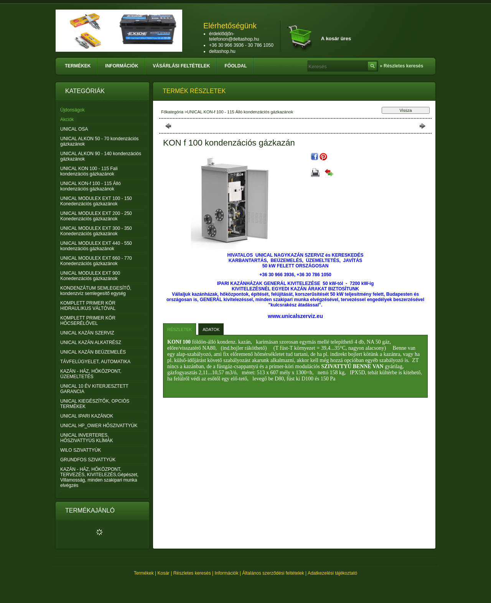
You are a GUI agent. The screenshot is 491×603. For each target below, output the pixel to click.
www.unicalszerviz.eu (295, 316)
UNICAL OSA (74, 129)
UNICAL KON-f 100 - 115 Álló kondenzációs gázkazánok (90, 186)
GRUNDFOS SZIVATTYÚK (87, 459)
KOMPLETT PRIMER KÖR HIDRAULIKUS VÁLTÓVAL (87, 305)
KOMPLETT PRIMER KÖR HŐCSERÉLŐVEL (87, 320)
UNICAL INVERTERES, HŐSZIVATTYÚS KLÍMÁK (86, 438)
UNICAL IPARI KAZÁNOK (86, 416)
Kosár (164, 573)
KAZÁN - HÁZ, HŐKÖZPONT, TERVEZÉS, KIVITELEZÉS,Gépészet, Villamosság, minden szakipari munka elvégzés (99, 477)
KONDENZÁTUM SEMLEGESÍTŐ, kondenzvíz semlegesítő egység (95, 290)
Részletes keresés (192, 573)
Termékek (144, 573)
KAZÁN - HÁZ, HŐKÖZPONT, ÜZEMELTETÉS (90, 374)
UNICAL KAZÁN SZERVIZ (87, 333)
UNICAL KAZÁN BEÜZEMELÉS (93, 352)
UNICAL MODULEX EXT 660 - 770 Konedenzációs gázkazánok (96, 261)
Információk (227, 573)
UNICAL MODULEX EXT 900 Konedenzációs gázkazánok (90, 275)
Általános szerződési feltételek (273, 573)
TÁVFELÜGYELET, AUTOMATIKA (95, 361)
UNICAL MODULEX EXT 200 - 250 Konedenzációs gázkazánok (96, 216)
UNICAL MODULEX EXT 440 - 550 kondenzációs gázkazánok (96, 246)
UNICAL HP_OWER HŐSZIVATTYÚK (98, 425)
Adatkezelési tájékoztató (332, 573)
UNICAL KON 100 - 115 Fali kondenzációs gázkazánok (89, 171)
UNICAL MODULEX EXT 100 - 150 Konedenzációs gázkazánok (96, 201)
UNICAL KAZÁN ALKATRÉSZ (90, 342)
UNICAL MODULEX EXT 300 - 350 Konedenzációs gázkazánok (96, 231)
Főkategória (172, 112)
